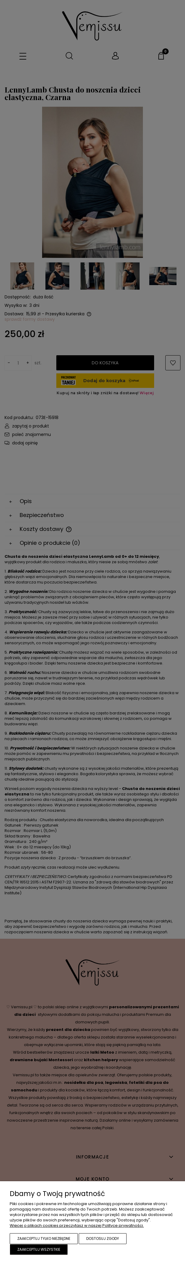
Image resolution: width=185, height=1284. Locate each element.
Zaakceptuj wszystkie (38, 1249)
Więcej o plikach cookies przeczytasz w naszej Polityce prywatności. (77, 1225)
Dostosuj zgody (102, 1238)
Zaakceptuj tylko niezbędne (43, 1238)
